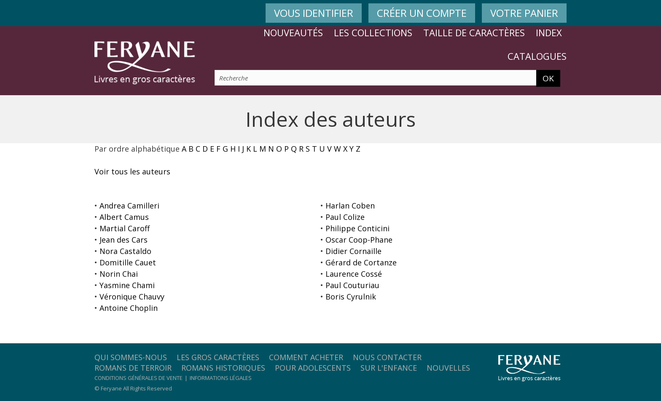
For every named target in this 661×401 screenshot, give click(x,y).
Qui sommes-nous (130, 357)
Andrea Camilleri (129, 205)
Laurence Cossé (353, 274)
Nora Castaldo (125, 251)
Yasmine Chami (127, 285)
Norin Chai (118, 274)
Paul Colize (345, 217)
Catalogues (537, 56)
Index (549, 32)
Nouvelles (448, 368)
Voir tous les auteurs (132, 171)
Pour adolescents (313, 368)
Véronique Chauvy (131, 296)
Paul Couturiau (352, 285)
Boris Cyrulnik (350, 296)
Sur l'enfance (388, 368)
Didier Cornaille (353, 251)
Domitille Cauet (127, 262)
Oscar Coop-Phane (358, 240)
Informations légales (221, 378)
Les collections (373, 32)
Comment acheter (306, 357)
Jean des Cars (123, 240)
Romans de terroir (133, 368)
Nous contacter (387, 357)
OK (548, 78)
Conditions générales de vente (138, 378)
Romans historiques (223, 368)
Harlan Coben (350, 205)
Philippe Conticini (357, 228)
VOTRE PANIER (524, 13)
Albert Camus (124, 217)
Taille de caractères (474, 32)
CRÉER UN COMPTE (422, 13)
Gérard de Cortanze (361, 262)
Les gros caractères (218, 357)
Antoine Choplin (128, 308)
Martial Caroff (124, 228)
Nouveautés (293, 32)
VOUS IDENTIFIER (313, 13)
